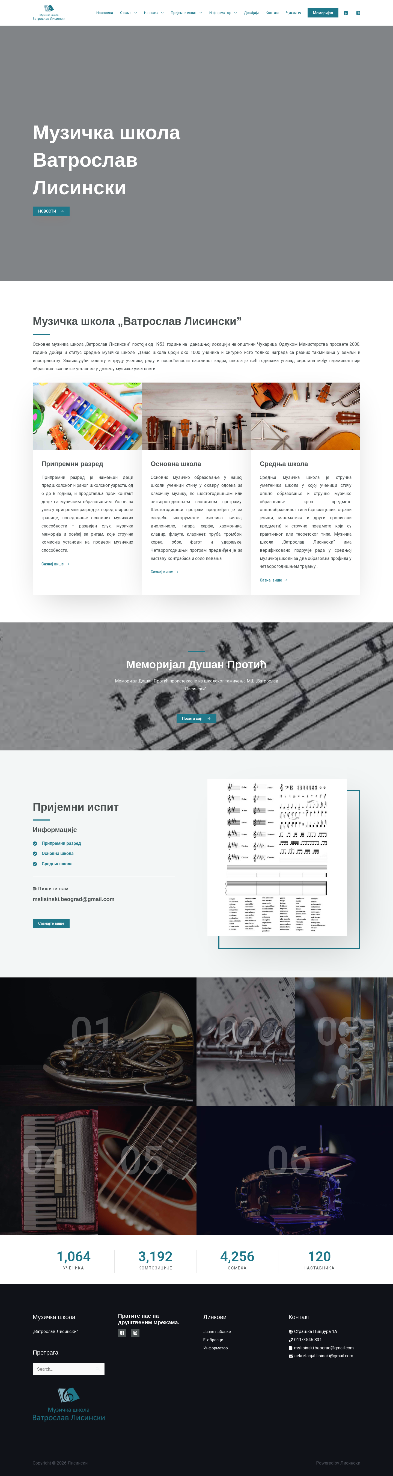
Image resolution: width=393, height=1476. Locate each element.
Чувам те (293, 12)
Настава (151, 13)
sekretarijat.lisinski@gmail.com (323, 1355)
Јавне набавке (218, 1331)
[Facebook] (346, 13)
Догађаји (251, 13)
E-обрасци (213, 1339)
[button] (323, 12)
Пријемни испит (184, 13)
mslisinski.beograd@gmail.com (74, 899)
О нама (126, 13)
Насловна (104, 13)
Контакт (273, 13)
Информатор (220, 13)
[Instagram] (358, 13)
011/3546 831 (308, 1339)
